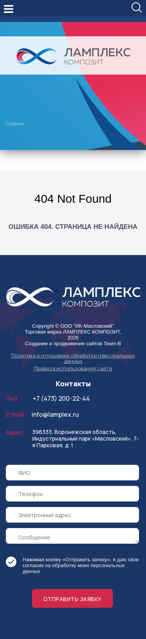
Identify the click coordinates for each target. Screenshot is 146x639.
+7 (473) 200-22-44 (61, 398)
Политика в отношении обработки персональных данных (73, 358)
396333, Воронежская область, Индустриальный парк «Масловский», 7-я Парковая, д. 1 (85, 438)
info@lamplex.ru (55, 414)
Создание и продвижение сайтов (63, 343)
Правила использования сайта (73, 368)
